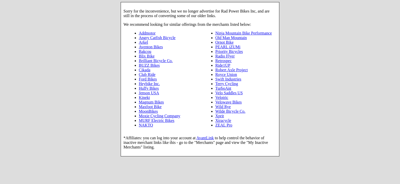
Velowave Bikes (228, 102)
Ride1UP (222, 65)
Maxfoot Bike (150, 107)
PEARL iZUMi (228, 47)
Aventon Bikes (151, 47)
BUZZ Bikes (149, 65)
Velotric (221, 97)
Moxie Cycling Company (159, 116)
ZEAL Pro (223, 125)
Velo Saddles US (229, 93)
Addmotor (147, 33)
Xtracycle (223, 120)
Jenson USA (149, 93)
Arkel (143, 42)
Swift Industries (228, 79)
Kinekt (144, 97)
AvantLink (205, 138)
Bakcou (145, 51)
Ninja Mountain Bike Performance (243, 33)
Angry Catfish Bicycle (157, 38)
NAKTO (146, 125)
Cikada (144, 70)
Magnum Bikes (151, 102)
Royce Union (226, 74)
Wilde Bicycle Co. (230, 111)
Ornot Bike (224, 42)
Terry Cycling (226, 84)
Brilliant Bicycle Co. (156, 61)
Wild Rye (223, 107)
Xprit (219, 116)
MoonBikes (148, 111)
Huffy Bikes (149, 88)
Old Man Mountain (231, 38)
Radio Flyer (225, 56)
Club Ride (147, 74)
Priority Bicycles (229, 51)
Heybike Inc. (149, 84)
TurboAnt (223, 88)
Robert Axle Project (231, 70)
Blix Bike (147, 56)
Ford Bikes (148, 79)
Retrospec (223, 61)
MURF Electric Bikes (156, 120)
